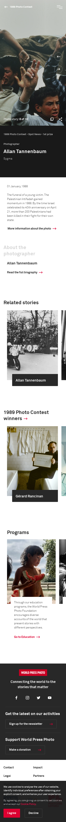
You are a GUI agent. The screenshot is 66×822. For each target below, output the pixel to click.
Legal (7, 776)
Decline (34, 813)
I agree (11, 813)
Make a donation (20, 749)
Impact (37, 767)
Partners (38, 776)
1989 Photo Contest (21, 7)
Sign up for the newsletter (25, 724)
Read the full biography (22, 272)
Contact (9, 767)
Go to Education (24, 637)
